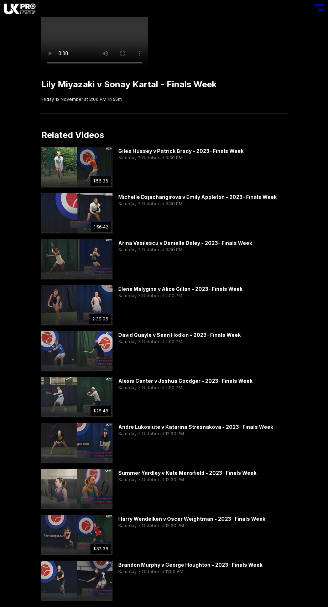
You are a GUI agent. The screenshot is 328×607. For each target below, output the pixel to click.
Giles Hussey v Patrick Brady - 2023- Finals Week (181, 151)
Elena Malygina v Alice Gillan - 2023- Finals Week (180, 289)
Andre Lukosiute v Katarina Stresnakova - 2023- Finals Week (195, 427)
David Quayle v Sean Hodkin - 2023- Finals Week (179, 335)
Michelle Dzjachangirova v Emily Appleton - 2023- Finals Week (197, 197)
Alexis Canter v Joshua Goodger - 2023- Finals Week (185, 381)
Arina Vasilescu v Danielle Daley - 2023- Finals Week (185, 243)
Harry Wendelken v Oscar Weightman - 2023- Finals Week (191, 519)
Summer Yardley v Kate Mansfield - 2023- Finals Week (187, 473)
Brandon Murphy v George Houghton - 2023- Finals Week (190, 565)
